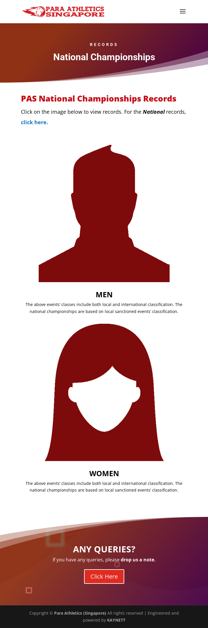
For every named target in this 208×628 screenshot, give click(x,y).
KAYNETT (116, 620)
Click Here (104, 576)
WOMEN (104, 473)
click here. (34, 122)
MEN (104, 294)
